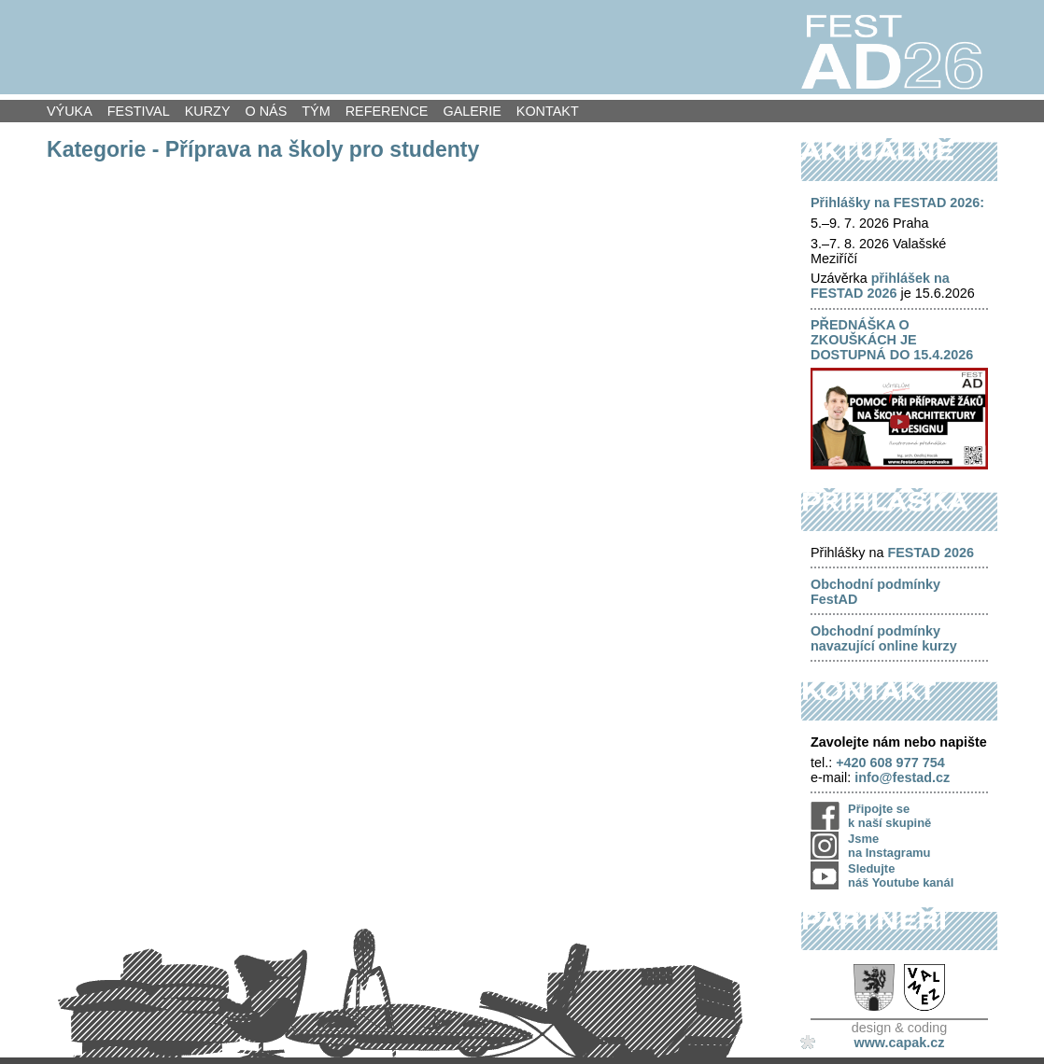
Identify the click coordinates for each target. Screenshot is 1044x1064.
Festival (138, 111)
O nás (267, 111)
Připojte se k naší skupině (889, 816)
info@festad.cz (902, 777)
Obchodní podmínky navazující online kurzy (884, 638)
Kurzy (208, 111)
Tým (316, 111)
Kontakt (547, 111)
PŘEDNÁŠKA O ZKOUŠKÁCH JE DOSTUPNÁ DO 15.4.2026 (892, 339)
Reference (387, 111)
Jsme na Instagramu (889, 846)
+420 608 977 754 (890, 762)
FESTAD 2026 (930, 552)
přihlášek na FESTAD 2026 (880, 286)
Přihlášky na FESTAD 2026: (897, 202)
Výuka (69, 111)
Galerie (472, 111)
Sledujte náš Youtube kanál (900, 875)
